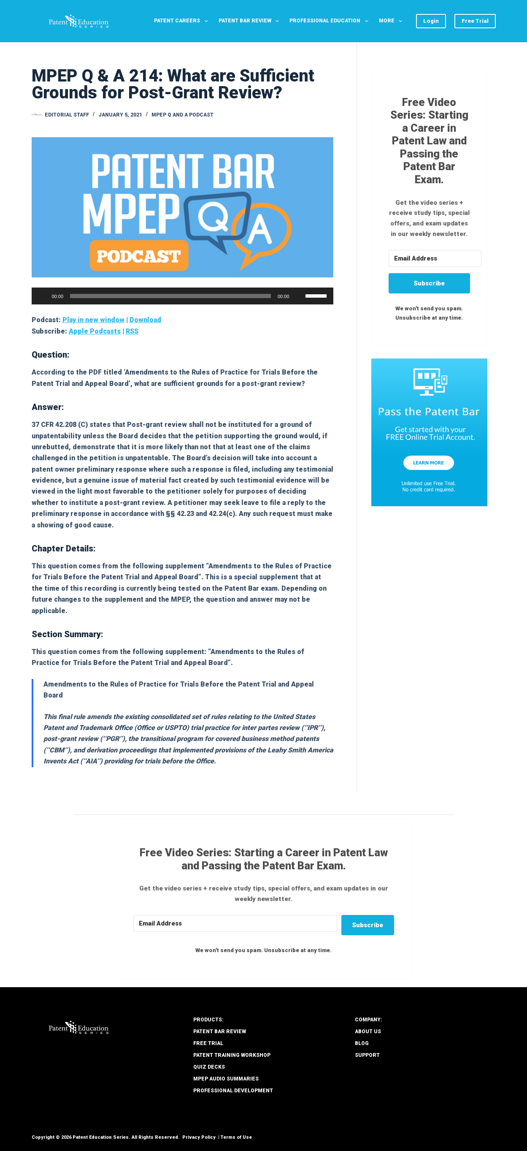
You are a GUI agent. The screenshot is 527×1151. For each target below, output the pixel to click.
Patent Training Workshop (231, 1055)
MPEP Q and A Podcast (182, 115)
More (392, 21)
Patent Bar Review (250, 21)
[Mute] (299, 296)
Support (367, 1055)
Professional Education (330, 21)
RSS (132, 331)
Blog (362, 1043)
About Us (368, 1031)
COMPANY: (368, 1020)
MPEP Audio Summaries (226, 1079)
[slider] (170, 296)
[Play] (42, 296)
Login (431, 21)
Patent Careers (182, 21)
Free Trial (475, 21)
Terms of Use (236, 1137)
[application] (182, 296)
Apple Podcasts (95, 331)
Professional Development (233, 1091)
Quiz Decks (209, 1067)
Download (145, 320)
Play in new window (93, 320)
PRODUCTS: (208, 1020)
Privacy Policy (199, 1137)
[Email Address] (435, 258)
